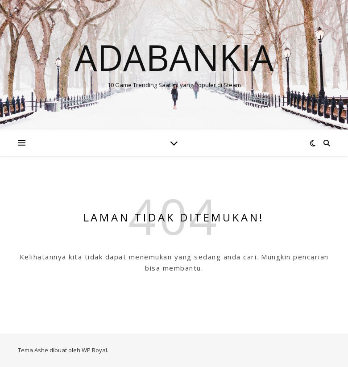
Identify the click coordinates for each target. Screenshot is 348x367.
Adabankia (174, 57)
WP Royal (94, 350)
